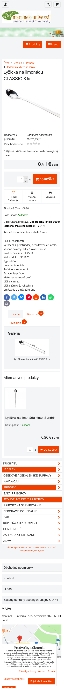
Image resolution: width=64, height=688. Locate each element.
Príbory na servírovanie (22, 505)
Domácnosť (32, 529)
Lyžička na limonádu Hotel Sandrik (30, 417)
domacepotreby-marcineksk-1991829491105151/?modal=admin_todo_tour (32, 549)
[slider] (33, 143)
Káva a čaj (32, 481)
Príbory (32, 487)
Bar (32, 517)
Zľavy (32, 541)
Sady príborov (15, 493)
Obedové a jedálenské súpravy (32, 476)
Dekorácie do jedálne (32, 511)
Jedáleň (32, 469)
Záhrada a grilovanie (32, 535)
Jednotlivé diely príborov (24, 499)
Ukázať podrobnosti (14, 679)
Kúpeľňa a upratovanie (32, 523)
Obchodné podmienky (18, 567)
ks (31, 449)
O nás (8, 589)
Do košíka (45, 179)
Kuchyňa (32, 464)
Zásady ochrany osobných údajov (37, 671)
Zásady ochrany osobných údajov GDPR (31, 599)
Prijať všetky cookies (41, 681)
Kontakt (9, 578)
